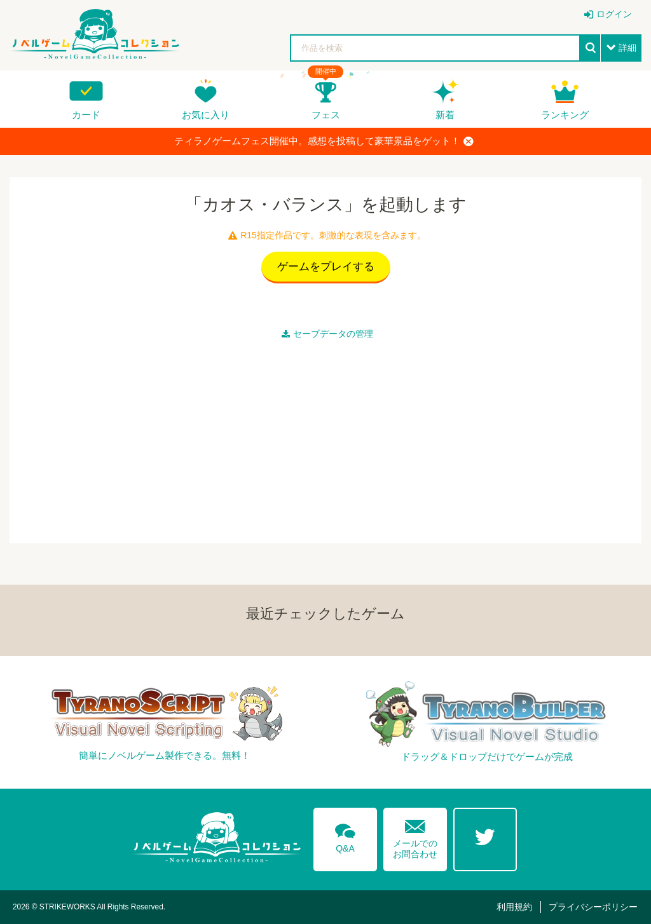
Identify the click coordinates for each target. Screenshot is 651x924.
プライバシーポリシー (593, 907)
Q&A (345, 835)
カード (86, 114)
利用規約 (514, 907)
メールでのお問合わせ (415, 836)
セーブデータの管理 (327, 334)
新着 (445, 114)
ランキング (565, 114)
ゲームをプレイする (325, 267)
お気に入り (206, 114)
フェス (326, 114)
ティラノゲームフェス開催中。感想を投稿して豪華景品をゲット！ (324, 141)
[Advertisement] (325, 438)
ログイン (614, 14)
